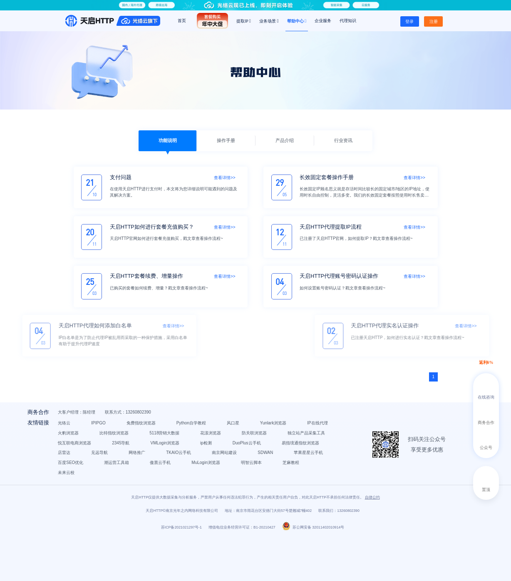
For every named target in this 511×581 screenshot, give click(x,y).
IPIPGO (142, 436)
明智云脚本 (112, 505)
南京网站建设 (160, 485)
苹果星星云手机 (244, 485)
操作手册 (226, 140)
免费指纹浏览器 (185, 436)
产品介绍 (284, 140)
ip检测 (250, 465)
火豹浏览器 (201, 446)
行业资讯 (343, 140)
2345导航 (165, 465)
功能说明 (168, 140)
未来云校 (189, 505)
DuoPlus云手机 (116, 475)
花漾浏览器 (163, 456)
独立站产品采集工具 (259, 456)
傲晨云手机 (204, 495)
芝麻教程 (152, 505)
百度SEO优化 (114, 495)
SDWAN (201, 485)
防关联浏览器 (207, 456)
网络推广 (288, 475)
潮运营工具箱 (160, 495)
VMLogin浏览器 (209, 465)
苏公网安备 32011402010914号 (313, 570)
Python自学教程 (235, 436)
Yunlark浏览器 (115, 446)
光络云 (108, 436)
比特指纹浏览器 (246, 446)
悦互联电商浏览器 (118, 465)
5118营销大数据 (117, 456)
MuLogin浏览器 (250, 495)
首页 (182, 20)
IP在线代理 (159, 446)
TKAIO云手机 (114, 485)
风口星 (277, 436)
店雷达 (215, 475)
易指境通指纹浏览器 (170, 475)
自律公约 (372, 540)
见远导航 (251, 475)
